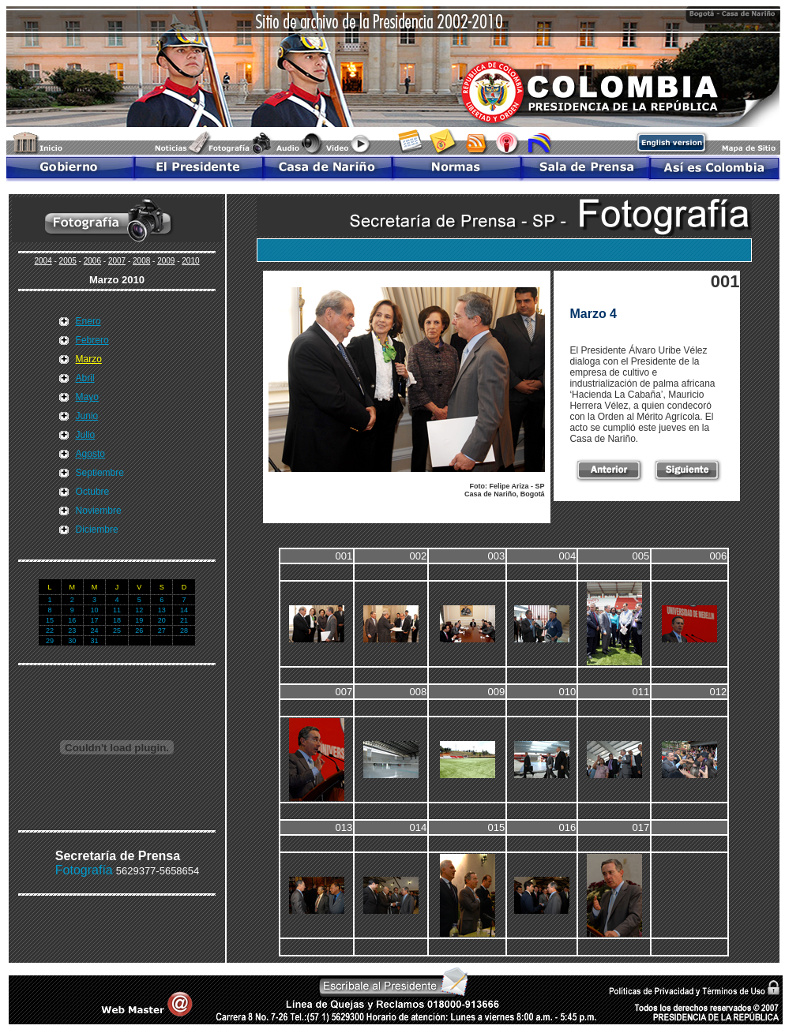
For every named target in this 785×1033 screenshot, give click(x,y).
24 (95, 630)
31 (95, 641)
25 (117, 630)
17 (95, 620)
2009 (166, 260)
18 (117, 620)
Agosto (90, 453)
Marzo (89, 359)
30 (72, 641)
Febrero (92, 340)
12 (139, 610)
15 (50, 620)
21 (184, 620)
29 (50, 641)
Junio (87, 415)
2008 (141, 260)
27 (162, 630)
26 (139, 630)
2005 (68, 260)
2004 (42, 260)
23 (72, 630)
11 (117, 610)
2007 (117, 260)
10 (95, 610)
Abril (85, 378)
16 (72, 620)
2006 (92, 260)
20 (162, 620)
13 (162, 610)
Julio (86, 434)
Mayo (87, 396)
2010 (190, 260)
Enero (88, 321)
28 (184, 630)
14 (184, 610)
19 (139, 620)
